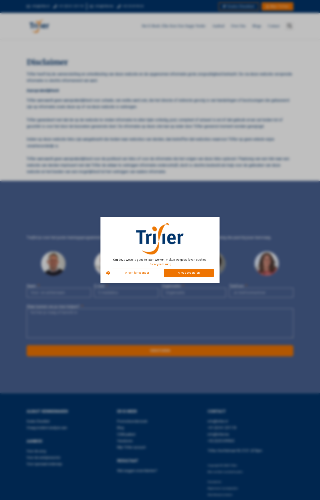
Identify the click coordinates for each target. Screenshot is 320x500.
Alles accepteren (189, 272)
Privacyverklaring (160, 264)
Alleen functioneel (137, 272)
